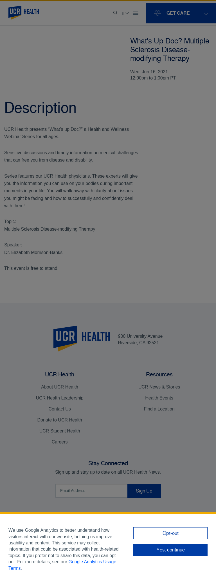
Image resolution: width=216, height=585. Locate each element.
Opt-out (171, 533)
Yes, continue (170, 549)
